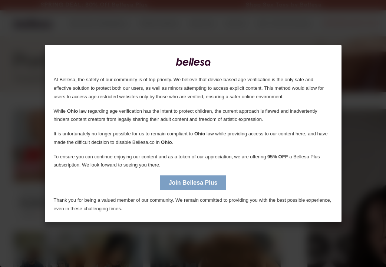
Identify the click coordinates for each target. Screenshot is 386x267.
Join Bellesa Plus (193, 182)
